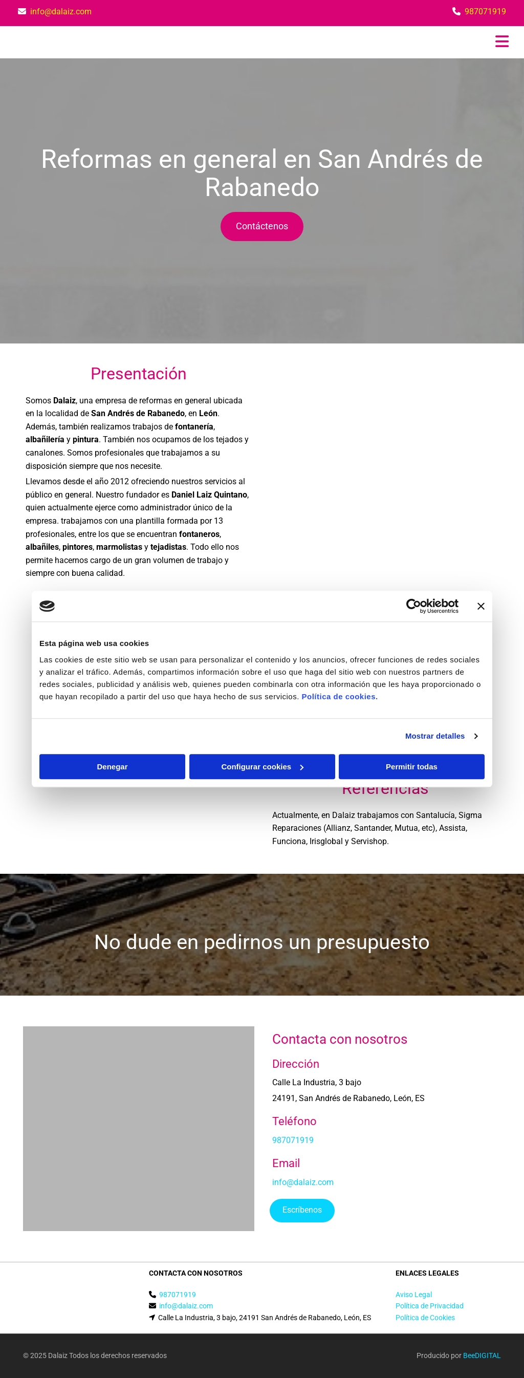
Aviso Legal (414, 1294)
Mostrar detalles (435, 735)
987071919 (485, 11)
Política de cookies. (339, 696)
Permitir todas (412, 766)
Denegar (112, 766)
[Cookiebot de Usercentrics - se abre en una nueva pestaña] (413, 606)
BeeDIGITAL (482, 1355)
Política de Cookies (425, 1318)
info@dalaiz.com (61, 11)
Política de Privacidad (430, 1306)
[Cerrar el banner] (481, 606)
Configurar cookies (262, 766)
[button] (262, 226)
